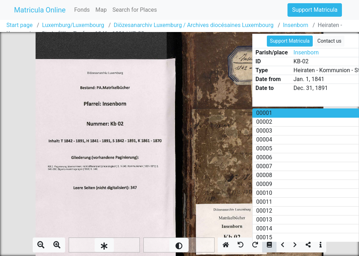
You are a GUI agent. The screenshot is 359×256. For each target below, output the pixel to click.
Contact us (329, 41)
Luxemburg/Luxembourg (73, 25)
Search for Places (134, 9)
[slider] (104, 245)
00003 (264, 130)
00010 (264, 193)
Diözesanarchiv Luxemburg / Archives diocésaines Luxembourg (193, 25)
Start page (19, 25)
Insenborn (295, 25)
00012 (264, 210)
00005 (264, 148)
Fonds (82, 9)
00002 (264, 121)
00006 (264, 157)
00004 (264, 139)
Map (101, 9)
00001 (264, 113)
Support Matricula (314, 9)
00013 (264, 219)
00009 (264, 184)
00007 (264, 166)
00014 (264, 228)
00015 (264, 237)
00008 (264, 175)
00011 (264, 201)
